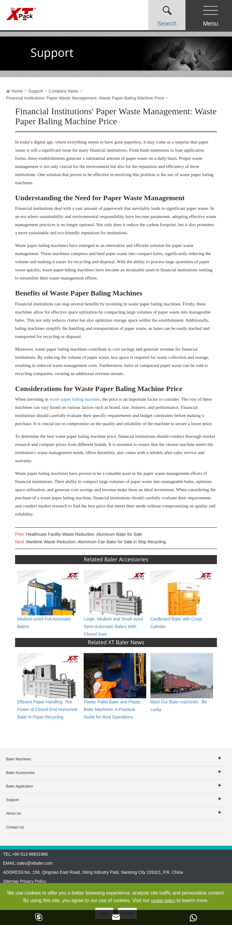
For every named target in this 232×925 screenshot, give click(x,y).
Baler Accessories (20, 773)
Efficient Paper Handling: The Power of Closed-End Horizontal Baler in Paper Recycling (47, 709)
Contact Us (15, 827)
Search (166, 23)
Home (17, 91)
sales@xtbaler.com (35, 863)
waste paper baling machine (75, 399)
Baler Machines (18, 759)
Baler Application (19, 786)
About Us (13, 813)
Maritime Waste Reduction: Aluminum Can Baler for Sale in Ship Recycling (96, 541)
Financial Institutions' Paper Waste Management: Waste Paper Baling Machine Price (85, 98)
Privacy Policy (33, 881)
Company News (64, 91)
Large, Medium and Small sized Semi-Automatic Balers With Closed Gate (113, 626)
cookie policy (163, 900)
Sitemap (10, 881)
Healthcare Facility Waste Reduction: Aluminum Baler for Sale (84, 534)
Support (35, 91)
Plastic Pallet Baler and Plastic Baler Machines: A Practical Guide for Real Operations (112, 709)
